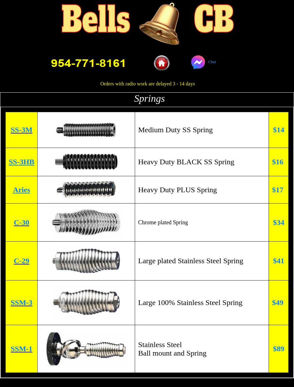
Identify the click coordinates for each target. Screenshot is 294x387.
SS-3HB (21, 162)
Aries (21, 190)
